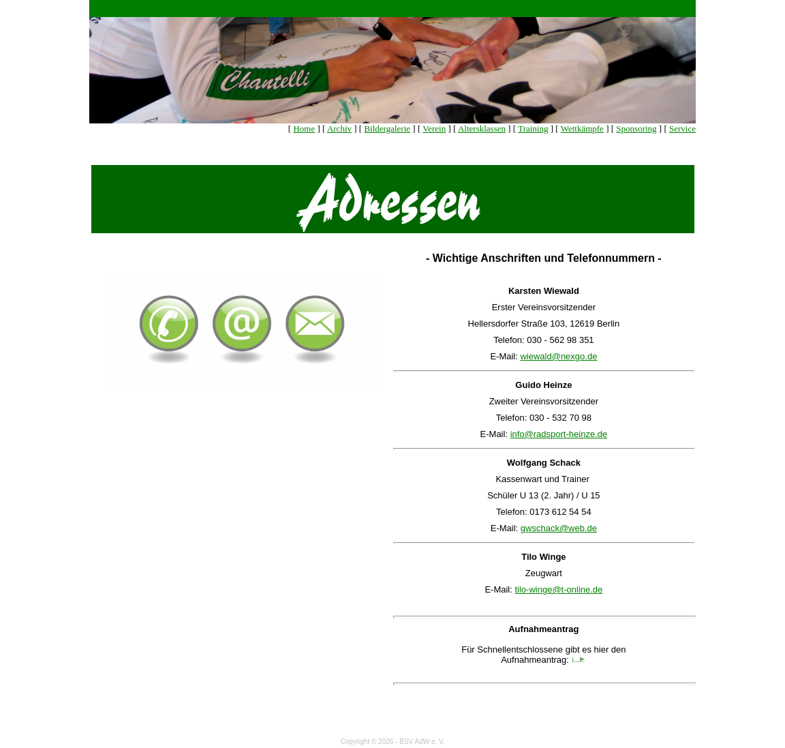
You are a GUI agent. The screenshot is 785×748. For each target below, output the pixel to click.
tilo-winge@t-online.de (558, 589)
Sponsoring (636, 128)
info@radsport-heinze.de (559, 434)
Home (304, 128)
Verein (434, 128)
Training (533, 128)
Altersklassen (482, 128)
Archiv (339, 128)
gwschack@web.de (559, 528)
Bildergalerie (387, 128)
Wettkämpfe (582, 128)
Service (682, 128)
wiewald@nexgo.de (558, 356)
